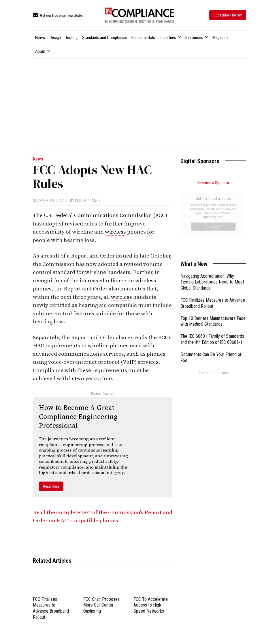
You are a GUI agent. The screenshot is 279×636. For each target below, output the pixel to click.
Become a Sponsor (213, 182)
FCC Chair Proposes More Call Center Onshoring (101, 605)
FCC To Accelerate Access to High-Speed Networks (150, 605)
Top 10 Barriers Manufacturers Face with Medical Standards (213, 256)
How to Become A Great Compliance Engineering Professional (78, 417)
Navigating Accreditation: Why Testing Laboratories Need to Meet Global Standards (212, 217)
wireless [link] (115, 232)
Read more (51, 486)
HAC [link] (38, 345)
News (38, 159)
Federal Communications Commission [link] (103, 215)
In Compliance (88, 200)
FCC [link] (160, 215)
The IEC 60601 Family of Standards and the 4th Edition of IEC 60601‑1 (212, 274)
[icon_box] (58, 16)
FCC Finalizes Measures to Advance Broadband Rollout (51, 608)
